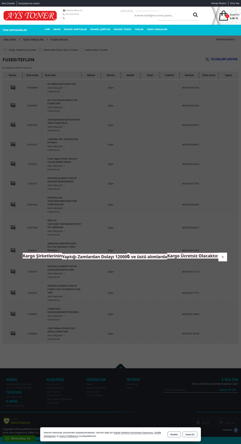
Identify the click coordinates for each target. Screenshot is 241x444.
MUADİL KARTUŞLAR (75, 29)
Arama (126, 11)
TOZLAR (139, 29)
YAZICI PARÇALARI (157, 29)
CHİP (47, 29)
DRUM (56, 29)
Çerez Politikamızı (68, 436)
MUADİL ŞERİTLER (100, 29)
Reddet (174, 434)
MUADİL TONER (122, 29)
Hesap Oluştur (219, 3)
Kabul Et (190, 434)
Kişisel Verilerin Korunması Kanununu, (134, 432)
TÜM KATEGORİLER (15, 30)
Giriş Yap (234, 3)
